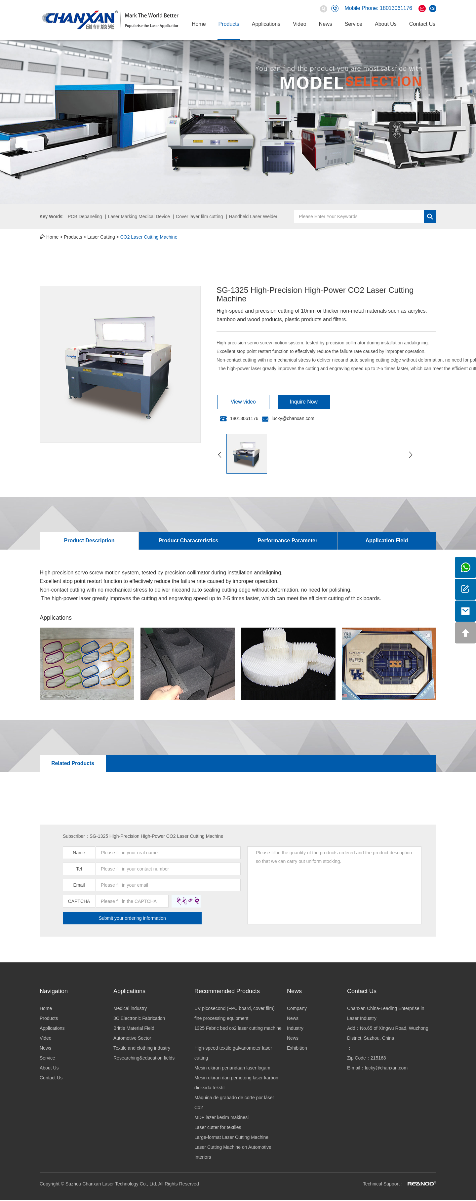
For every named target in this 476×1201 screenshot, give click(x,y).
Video (299, 24)
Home (199, 24)
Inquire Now (294, 402)
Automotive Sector (132, 1039)
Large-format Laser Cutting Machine (231, 1138)
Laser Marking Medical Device (139, 216)
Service (353, 24)
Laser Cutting (101, 237)
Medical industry (130, 1009)
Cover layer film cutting (199, 216)
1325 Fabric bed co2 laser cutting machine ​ (238, 1029)
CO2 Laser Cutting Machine (149, 237)
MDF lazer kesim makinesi (221, 1118)
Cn (432, 8)
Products (228, 24)
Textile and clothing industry (141, 1049)
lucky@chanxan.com (293, 418)
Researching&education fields (144, 1059)
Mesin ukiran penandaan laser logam (232, 1068)
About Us (386, 24)
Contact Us (422, 24)
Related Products (72, 764)
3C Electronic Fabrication (139, 1019)
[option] (238, 122)
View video (239, 402)
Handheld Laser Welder (253, 216)
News (325, 24)
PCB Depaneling (85, 216)
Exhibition (297, 1049)
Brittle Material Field (133, 1029)
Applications (266, 24)
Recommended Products (227, 992)
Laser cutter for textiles (217, 1128)
